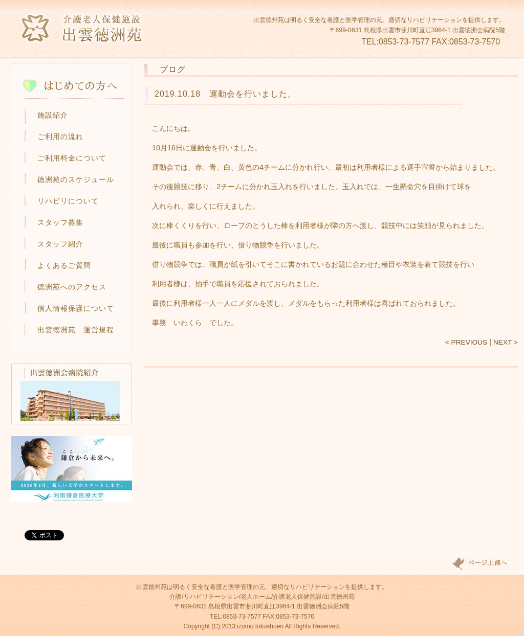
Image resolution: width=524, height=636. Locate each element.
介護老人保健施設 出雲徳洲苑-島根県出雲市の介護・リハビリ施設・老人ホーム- (82, 28)
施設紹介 (52, 115)
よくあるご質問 (64, 265)
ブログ (173, 69)
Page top (481, 564)
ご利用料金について (71, 158)
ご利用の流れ (60, 136)
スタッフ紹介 (60, 244)
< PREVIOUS (466, 342)
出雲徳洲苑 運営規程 (75, 330)
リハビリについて (68, 201)
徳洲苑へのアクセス (71, 287)
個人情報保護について (75, 308)
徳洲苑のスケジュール (75, 179)
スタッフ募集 (60, 222)
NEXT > (505, 342)
